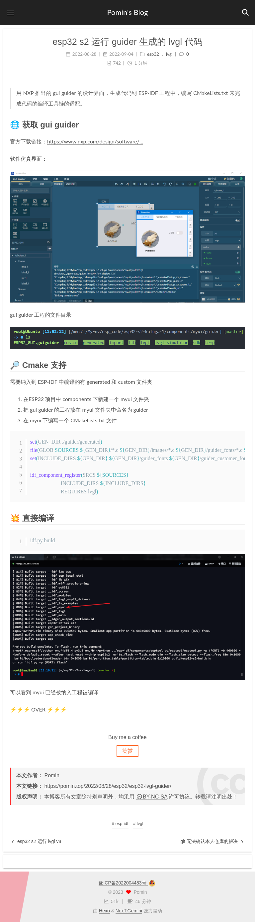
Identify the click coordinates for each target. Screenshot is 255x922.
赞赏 (127, 751)
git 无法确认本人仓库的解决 (211, 841)
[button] (10, 13)
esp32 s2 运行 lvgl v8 (36, 841)
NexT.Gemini (129, 910)
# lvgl (138, 823)
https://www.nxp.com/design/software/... (95, 141)
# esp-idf (120, 823)
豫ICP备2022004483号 (123, 882)
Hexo (104, 910)
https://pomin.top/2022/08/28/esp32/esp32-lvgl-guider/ (107, 786)
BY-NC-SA (151, 796)
